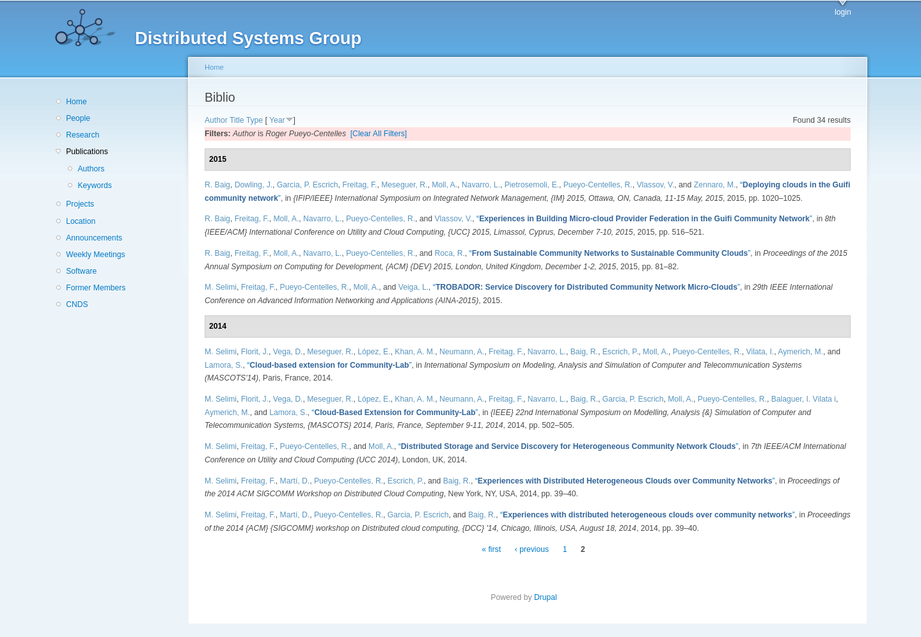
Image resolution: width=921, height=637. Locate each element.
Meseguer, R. (404, 184)
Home (76, 101)
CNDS (77, 304)
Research (82, 134)
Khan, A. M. (415, 351)
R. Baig (217, 184)
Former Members (95, 287)
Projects (80, 204)
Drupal (549, 597)
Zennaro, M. (715, 184)
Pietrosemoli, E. (532, 184)
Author (216, 120)
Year (277, 120)
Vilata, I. (760, 351)
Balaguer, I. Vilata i (803, 399)
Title (237, 120)
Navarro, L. (481, 184)
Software (81, 271)
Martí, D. (295, 480)
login (843, 12)
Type (254, 120)
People (78, 118)
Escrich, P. (620, 351)
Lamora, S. (223, 365)
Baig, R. (584, 351)
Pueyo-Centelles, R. (598, 184)
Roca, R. (450, 253)
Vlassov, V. (656, 184)
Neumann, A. (461, 351)
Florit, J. (255, 351)
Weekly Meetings (95, 254)
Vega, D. (288, 351)
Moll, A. (444, 184)
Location (80, 221)
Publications (87, 151)
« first (491, 549)
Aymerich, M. (800, 351)
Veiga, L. (413, 287)
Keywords (94, 185)
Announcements (94, 237)
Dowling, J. (253, 184)
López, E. (374, 351)
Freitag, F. (359, 184)
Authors (90, 168)
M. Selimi (221, 287)
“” (644, 218)
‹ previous (532, 549)
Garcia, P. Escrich (307, 184)
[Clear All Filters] (378, 133)
